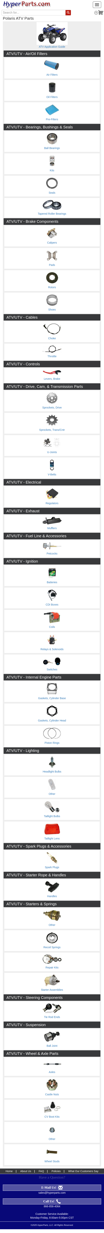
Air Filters (52, 74)
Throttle (52, 356)
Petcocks (52, 553)
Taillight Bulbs (52, 816)
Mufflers (52, 528)
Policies (56, 1171)
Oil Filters (52, 97)
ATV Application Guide (52, 46)
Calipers (52, 242)
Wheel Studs (52, 1161)
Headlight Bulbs (52, 771)
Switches (52, 669)
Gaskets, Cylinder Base (52, 698)
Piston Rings (52, 742)
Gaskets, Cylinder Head (52, 720)
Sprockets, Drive (52, 407)
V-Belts (52, 474)
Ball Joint (52, 1045)
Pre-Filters (52, 119)
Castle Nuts (52, 1094)
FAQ (41, 1171)
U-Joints (52, 452)
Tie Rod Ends (52, 1017)
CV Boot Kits (52, 1116)
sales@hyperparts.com (52, 1192)
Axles (52, 1072)
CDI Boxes (52, 604)
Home (9, 1171)
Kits (52, 170)
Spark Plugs (52, 867)
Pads (52, 264)
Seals (52, 192)
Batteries (52, 582)
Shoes (52, 309)
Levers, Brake (52, 378)
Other (52, 793)
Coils (52, 626)
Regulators (52, 503)
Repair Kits (51, 967)
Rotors (52, 287)
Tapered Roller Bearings (52, 213)
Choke (52, 338)
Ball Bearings (52, 148)
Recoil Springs (51, 947)
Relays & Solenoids (52, 649)
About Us (25, 1171)
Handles (52, 896)
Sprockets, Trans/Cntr (52, 429)
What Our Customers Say (83, 1171)
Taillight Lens (52, 838)
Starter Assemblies (52, 989)
